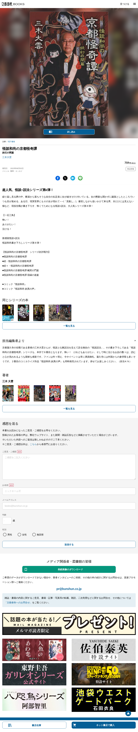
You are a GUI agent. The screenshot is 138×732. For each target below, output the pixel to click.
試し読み (71, 132)
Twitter (65, 178)
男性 (9, 534)
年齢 (4, 514)
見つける (124, 3)
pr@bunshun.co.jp (69, 589)
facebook (57, 178)
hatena (73, 178)
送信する (69, 544)
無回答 (40, 534)
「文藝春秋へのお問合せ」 (18, 602)
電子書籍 (11, 141)
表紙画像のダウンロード (70, 569)
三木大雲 (6, 157)
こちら (33, 444)
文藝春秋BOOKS (12, 4)
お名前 (5, 485)
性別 (4, 529)
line (80, 178)
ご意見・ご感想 (9, 451)
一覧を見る (69, 325)
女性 (24, 534)
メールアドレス (9, 500)
